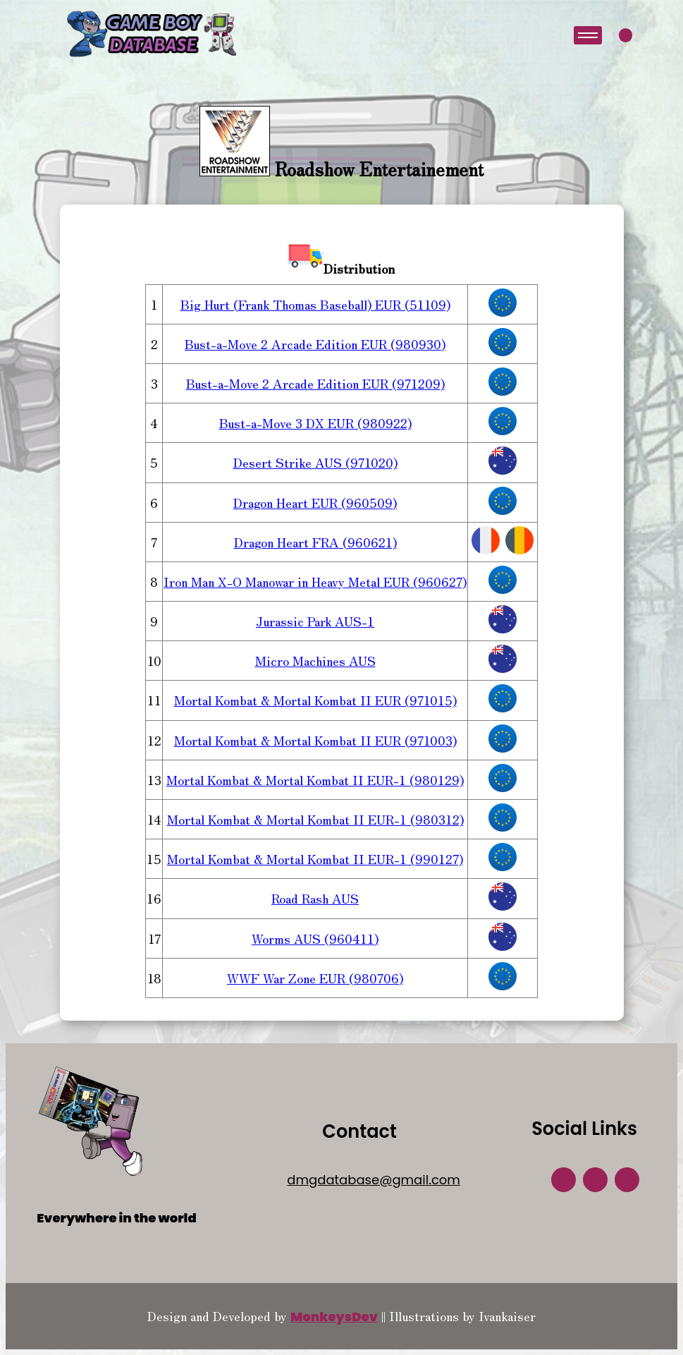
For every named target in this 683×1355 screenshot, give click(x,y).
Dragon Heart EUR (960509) (315, 502)
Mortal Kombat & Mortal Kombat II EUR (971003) (315, 740)
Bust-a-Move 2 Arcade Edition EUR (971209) (315, 383)
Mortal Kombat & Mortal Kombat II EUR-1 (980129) (315, 779)
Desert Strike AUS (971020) (315, 462)
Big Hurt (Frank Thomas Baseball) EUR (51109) (315, 304)
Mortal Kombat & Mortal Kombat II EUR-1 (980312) (315, 819)
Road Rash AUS (315, 898)
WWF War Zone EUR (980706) (315, 977)
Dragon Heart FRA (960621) (315, 542)
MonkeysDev (334, 1316)
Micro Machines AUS (315, 660)
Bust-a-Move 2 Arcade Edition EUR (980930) (315, 343)
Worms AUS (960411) (315, 938)
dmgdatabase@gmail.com (373, 1180)
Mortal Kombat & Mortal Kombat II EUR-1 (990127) (315, 858)
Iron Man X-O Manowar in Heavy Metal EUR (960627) (315, 581)
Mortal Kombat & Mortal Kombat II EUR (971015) (315, 700)
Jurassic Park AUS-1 (315, 621)
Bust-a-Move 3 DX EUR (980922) (315, 422)
